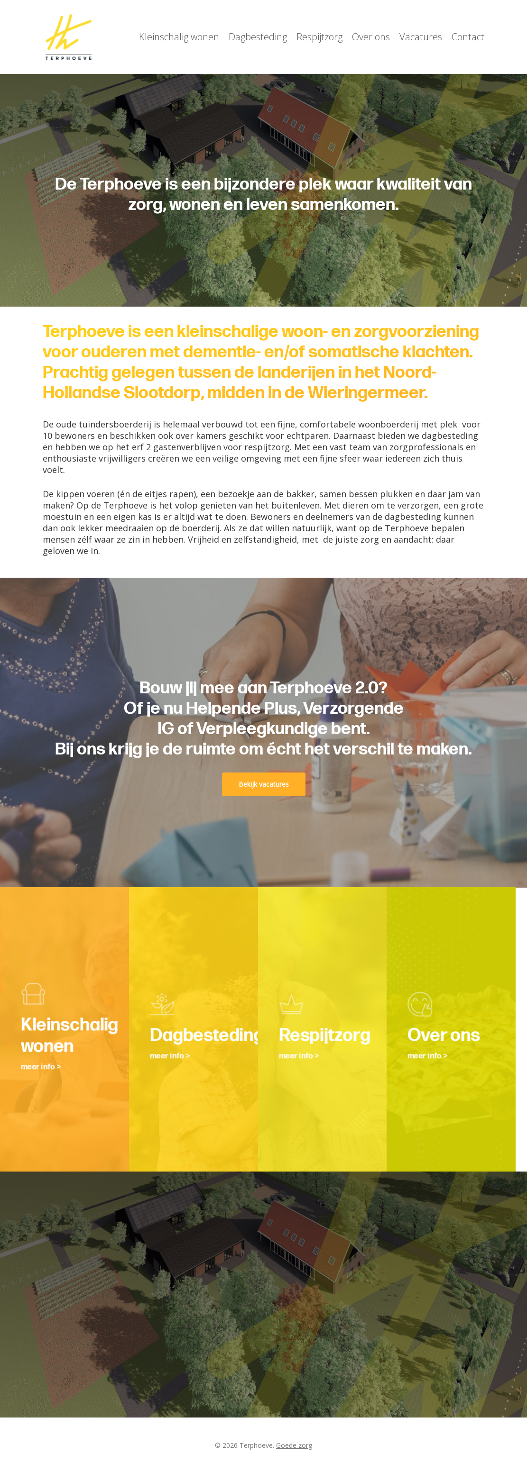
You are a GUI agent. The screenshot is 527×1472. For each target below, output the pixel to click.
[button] (263, 784)
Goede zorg (294, 1445)
